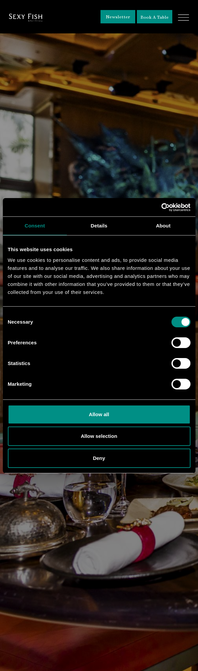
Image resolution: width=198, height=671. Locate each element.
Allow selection (99, 436)
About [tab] (163, 225)
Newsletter (118, 16)
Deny (99, 458)
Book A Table (155, 17)
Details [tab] (99, 225)
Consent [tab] (35, 225)
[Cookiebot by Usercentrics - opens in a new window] (161, 207)
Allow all (99, 414)
